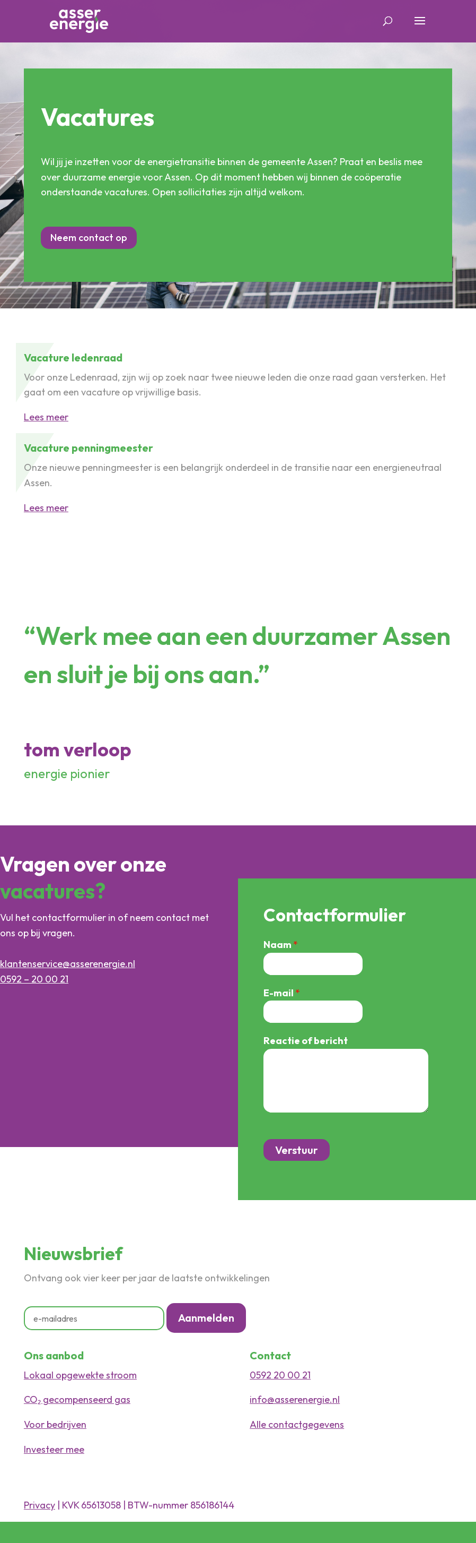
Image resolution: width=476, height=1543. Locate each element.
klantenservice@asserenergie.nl (67, 964)
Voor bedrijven (55, 1424)
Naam (280, 944)
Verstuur (296, 1150)
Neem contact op (88, 237)
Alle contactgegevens (297, 1424)
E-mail (281, 993)
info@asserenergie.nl (295, 1399)
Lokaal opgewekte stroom (80, 1375)
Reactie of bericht (305, 1041)
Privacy (39, 1505)
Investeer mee (54, 1449)
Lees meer (46, 417)
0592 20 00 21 (280, 1375)
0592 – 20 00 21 (34, 979)
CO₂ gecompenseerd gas (77, 1399)
